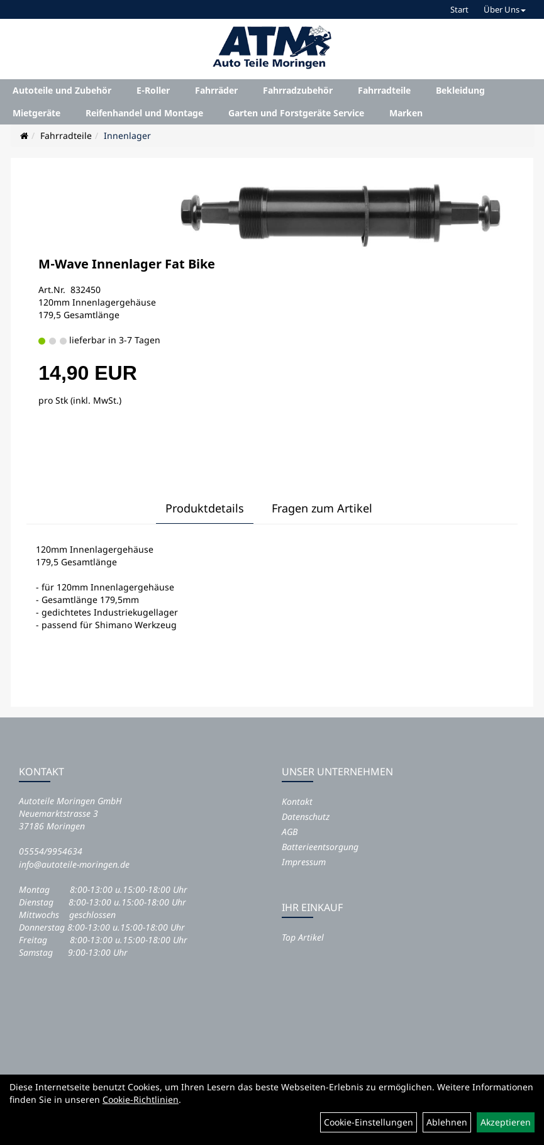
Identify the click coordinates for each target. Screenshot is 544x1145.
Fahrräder (216, 90)
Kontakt (297, 801)
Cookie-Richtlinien (141, 1099)
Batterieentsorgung (320, 847)
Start (459, 9)
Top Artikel (303, 937)
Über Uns (505, 9)
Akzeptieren (505, 1122)
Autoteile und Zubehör (62, 90)
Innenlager (127, 135)
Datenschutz (306, 816)
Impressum (304, 862)
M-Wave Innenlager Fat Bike (126, 263)
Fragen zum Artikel (322, 508)
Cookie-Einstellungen (368, 1122)
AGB (289, 832)
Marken (406, 113)
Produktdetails (204, 508)
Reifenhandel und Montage (144, 113)
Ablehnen (446, 1122)
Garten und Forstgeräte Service (296, 113)
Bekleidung (460, 90)
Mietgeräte (36, 113)
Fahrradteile (384, 90)
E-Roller (153, 90)
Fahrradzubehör (298, 90)
